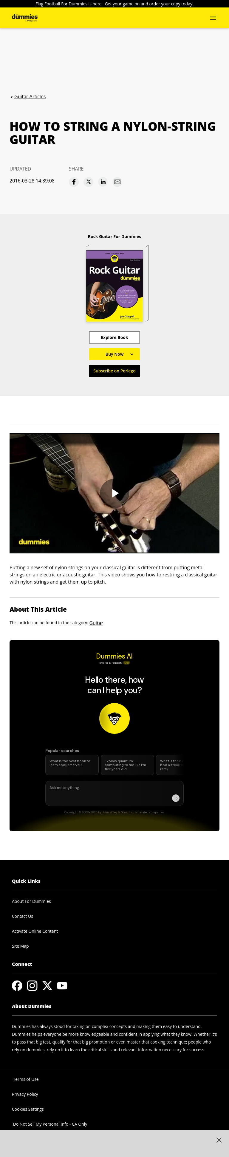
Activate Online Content (35, 931)
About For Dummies (31, 901)
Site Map (20, 946)
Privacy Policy (25, 1094)
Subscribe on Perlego (114, 371)
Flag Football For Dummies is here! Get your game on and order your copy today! (114, 4)
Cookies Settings (28, 1109)
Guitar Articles (30, 96)
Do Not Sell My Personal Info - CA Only (49, 1124)
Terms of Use (25, 1079)
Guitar (96, 623)
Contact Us (22, 916)
